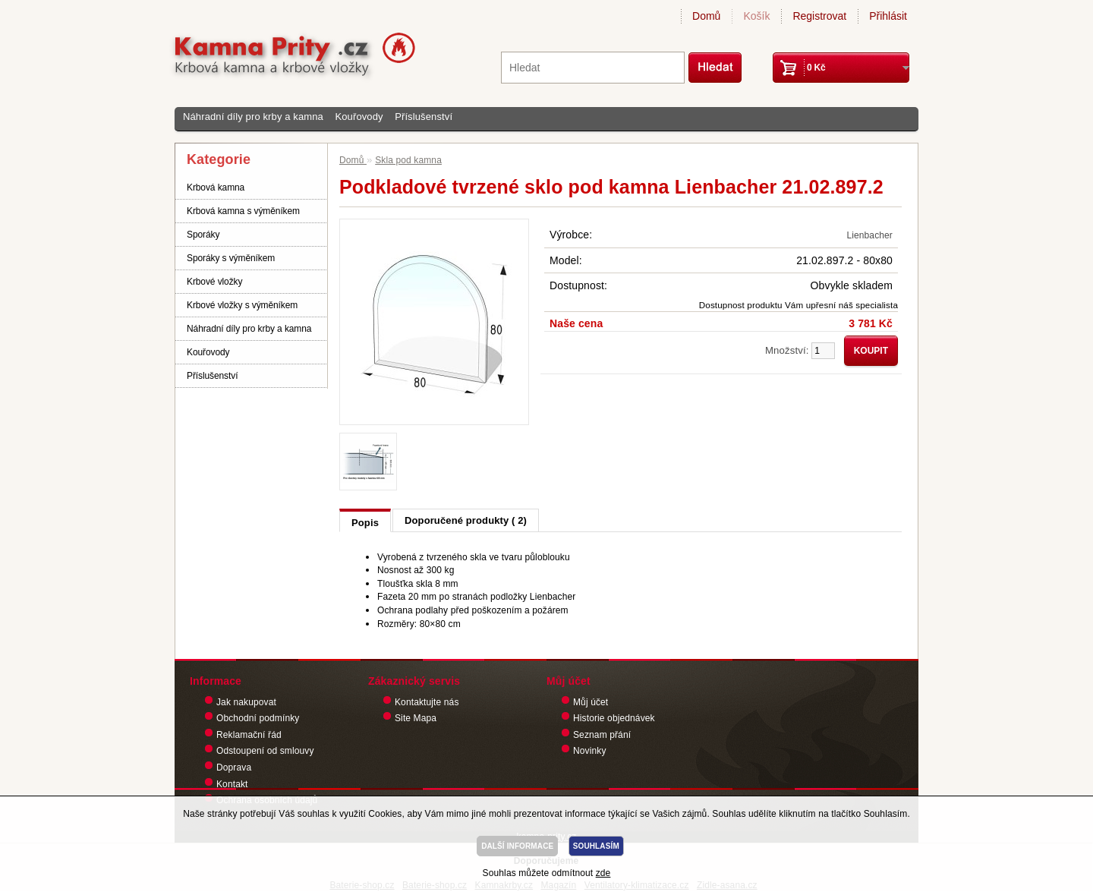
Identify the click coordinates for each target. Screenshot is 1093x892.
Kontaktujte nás (427, 702)
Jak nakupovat (246, 702)
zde (603, 873)
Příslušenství (423, 116)
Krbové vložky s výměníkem (242, 305)
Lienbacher (869, 235)
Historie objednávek (614, 718)
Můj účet (590, 702)
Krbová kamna (215, 187)
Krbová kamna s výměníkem (243, 211)
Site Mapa (415, 718)
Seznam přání (602, 735)
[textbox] (593, 68)
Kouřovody (359, 116)
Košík (756, 16)
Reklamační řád (249, 735)
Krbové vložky (214, 281)
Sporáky (203, 234)
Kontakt (232, 784)
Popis (365, 522)
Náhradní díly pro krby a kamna (253, 116)
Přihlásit (888, 16)
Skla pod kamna (408, 160)
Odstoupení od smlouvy (265, 750)
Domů (706, 16)
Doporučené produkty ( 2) (466, 520)
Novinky (589, 750)
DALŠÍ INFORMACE (517, 846)
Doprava (233, 767)
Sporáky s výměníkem (231, 258)
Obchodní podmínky (257, 718)
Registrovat (819, 16)
